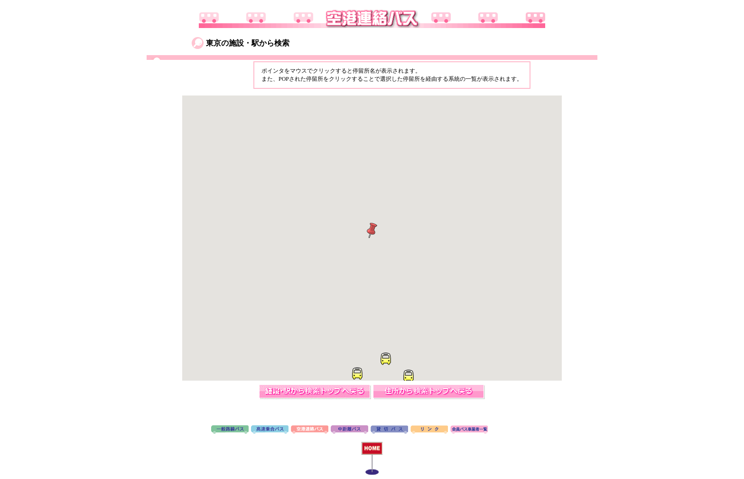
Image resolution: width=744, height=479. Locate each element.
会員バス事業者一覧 (469, 430)
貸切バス (389, 430)
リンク (429, 430)
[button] (356, 373)
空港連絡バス (309, 430)
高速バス (269, 430)
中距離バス (349, 430)
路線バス (230, 430)
